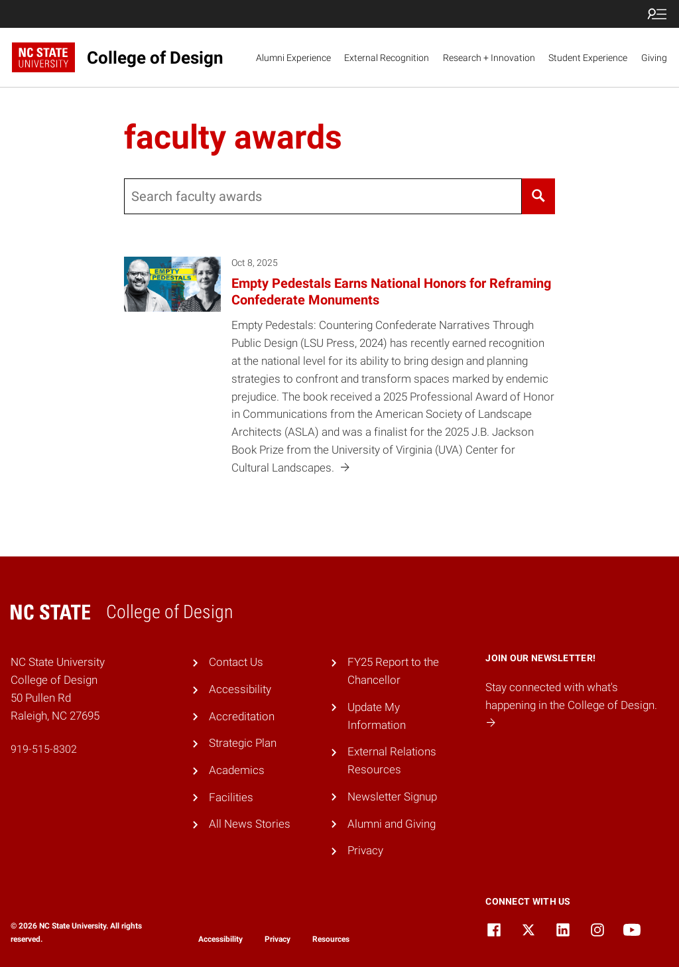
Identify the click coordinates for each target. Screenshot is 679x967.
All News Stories (249, 823)
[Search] (539, 196)
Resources (330, 939)
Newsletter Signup (392, 796)
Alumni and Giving (391, 823)
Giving (654, 57)
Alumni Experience (293, 57)
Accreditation (242, 716)
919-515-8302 (44, 749)
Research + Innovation (489, 57)
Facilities (231, 797)
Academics (237, 770)
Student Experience (587, 57)
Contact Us (236, 662)
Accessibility (240, 689)
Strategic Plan (243, 742)
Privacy (365, 850)
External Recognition (386, 57)
